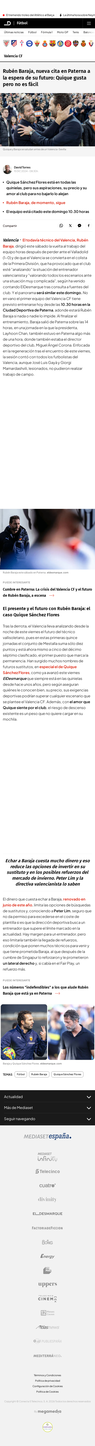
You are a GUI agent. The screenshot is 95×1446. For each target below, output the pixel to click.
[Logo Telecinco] (47, 1171)
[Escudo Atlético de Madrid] (14, 43)
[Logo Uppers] (47, 1285)
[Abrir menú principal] (89, 23)
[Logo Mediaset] (47, 1139)
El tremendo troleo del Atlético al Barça (30, 15)
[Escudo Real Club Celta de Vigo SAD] (21, 43)
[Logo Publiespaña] (47, 1341)
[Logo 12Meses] (47, 1313)
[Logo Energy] (47, 1256)
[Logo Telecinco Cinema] (47, 1298)
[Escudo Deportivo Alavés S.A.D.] (29, 43)
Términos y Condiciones (47, 1375)
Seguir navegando (47, 1118)
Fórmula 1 (47, 32)
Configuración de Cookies (47, 1386)
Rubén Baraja (39, 1074)
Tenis (76, 32)
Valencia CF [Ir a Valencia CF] (13, 56)
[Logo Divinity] (47, 1200)
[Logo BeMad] (47, 1270)
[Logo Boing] (47, 1242)
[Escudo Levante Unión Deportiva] (75, 43)
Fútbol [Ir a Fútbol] (22, 23)
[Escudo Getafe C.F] (60, 43)
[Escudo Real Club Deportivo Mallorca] (83, 43)
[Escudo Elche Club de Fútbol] (37, 43)
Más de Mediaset (47, 1107)
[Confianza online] (48, 1431)
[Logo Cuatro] (47, 1185)
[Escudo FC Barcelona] (52, 43)
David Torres (22, 167)
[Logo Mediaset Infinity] (47, 1157)
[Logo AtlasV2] (47, 1327)
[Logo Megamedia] (49, 1411)
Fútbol (32, 32)
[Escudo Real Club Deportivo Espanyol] (44, 43)
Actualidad (47, 1096)
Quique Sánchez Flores (67, 1074)
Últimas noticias (14, 32)
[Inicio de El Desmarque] (7, 23)
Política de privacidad (47, 1380)
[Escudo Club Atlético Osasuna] (91, 43)
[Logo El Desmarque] (47, 1213)
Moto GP (62, 32)
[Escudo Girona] (68, 43)
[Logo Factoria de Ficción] (47, 1228)
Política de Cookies (47, 1391)
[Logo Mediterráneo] (47, 1355)
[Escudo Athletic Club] (6, 43)
